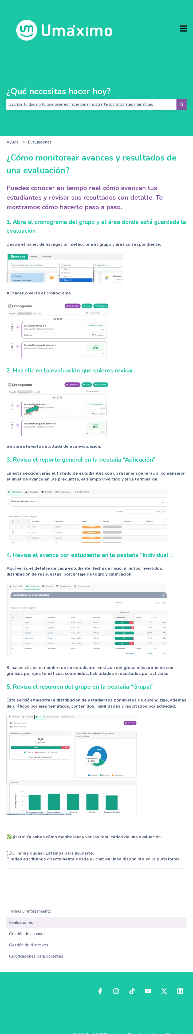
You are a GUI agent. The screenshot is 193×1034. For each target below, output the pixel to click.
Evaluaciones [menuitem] (21, 922)
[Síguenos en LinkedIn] (180, 991)
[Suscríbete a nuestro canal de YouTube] (148, 991)
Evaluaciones (40, 142)
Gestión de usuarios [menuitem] (27, 934)
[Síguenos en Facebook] (100, 991)
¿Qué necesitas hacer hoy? (58, 91)
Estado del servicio (169, 1012)
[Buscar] (181, 104)
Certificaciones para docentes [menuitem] (36, 956)
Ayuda (12, 142)
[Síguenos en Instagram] (116, 991)
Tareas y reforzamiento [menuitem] (30, 911)
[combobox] (91, 104)
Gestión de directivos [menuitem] (28, 945)
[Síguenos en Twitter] (164, 991)
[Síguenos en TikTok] (132, 991)
